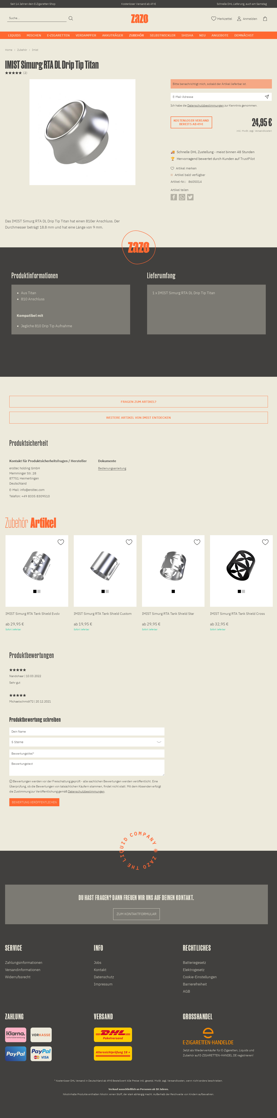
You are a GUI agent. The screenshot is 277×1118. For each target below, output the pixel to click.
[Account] (246, 18)
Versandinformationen (22, 969)
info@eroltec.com (32, 490)
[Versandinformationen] (113, 1044)
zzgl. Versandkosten (260, 130)
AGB (186, 991)
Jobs (97, 962)
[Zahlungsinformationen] (28, 1044)
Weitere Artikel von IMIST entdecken (138, 418)
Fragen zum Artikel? (138, 402)
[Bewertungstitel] (86, 753)
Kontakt (100, 969)
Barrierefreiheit (195, 984)
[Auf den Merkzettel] (60, 542)
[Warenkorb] (265, 18)
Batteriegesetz (194, 962)
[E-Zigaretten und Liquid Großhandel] (221, 1043)
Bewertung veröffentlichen (34, 802)
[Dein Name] (86, 731)
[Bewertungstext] (86, 768)
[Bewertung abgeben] (86, 742)
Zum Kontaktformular (136, 914)
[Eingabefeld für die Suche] (37, 18)
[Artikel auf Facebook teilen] (174, 197)
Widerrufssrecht (18, 977)
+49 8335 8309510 (35, 496)
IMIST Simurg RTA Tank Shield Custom (103, 613)
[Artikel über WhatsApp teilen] (182, 197)
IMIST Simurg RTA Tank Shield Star (168, 613)
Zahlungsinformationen (23, 962)
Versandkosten (176, 1080)
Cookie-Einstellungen (200, 977)
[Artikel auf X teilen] (190, 197)
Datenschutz (104, 977)
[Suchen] (71, 18)
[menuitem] (37, 20)
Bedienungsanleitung (112, 468)
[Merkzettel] (221, 18)
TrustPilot (247, 159)
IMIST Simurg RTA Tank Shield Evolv (33, 613)
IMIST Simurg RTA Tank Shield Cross (237, 613)
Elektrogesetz (194, 969)
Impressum (103, 984)
